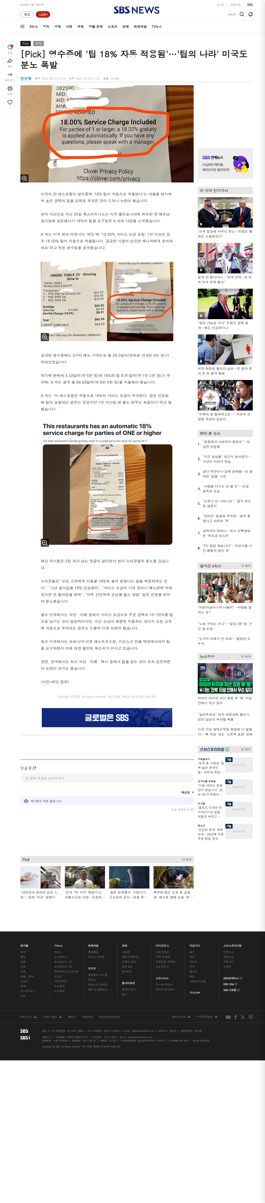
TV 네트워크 (27, 991)
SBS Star (230, 983)
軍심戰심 (93, 952)
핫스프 (201, 825)
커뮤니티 (228, 962)
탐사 (124, 994)
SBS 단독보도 (130, 957)
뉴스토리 (59, 986)
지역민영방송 (207, 1017)
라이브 (193, 962)
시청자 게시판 (197, 981)
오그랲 (201, 803)
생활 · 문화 (26, 976)
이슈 (23, 996)
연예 (125, 26)
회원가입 (236, 4)
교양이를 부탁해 (207, 781)
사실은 (126, 952)
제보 (192, 957)
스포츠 (112, 26)
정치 (46, 26)
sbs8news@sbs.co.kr (143, 1030)
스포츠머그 (162, 952)
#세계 (232, 14)
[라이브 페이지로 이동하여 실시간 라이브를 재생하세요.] (43, 14)
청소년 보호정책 (201, 1040)
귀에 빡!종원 (163, 957)
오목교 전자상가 (165, 989)
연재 (124, 945)
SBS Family (181, 1017)
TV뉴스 (157, 26)
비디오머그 (162, 945)
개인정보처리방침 (109, 1017)
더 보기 (186, 859)
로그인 (220, 4)
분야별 (24, 945)
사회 (69, 26)
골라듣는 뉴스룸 (97, 975)
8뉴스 (34, 26)
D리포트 (127, 971)
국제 (80, 26)
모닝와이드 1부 (63, 962)
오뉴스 (58, 976)
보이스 (92, 979)
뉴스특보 (59, 991)
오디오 (92, 967)
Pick (25, 43)
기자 (192, 966)
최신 (23, 952)
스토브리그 (162, 966)
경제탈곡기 (204, 759)
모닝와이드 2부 (63, 966)
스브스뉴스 (162, 977)
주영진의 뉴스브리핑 (66, 971)
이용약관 (87, 1017)
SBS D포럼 (231, 989)
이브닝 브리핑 (96, 957)
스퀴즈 (227, 966)
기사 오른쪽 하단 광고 (224, 882)
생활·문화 (95, 26)
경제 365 (127, 966)
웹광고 (72, 1017)
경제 (57, 26)
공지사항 (194, 993)
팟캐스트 (228, 957)
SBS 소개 (28, 1017)
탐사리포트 (128, 982)
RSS (191, 976)
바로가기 (194, 945)
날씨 (192, 952)
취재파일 (140, 26)
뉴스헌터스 (60, 957)
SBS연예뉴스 (232, 977)
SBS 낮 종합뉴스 (98, 989)
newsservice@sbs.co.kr (140, 1037)
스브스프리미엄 (232, 945)
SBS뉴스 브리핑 (97, 984)
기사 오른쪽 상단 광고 (224, 111)
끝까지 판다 (129, 989)
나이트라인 (60, 981)
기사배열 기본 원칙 (178, 1040)
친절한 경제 (129, 962)
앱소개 (193, 971)
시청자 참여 (52, 1017)
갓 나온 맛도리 (164, 984)
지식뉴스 (228, 952)
